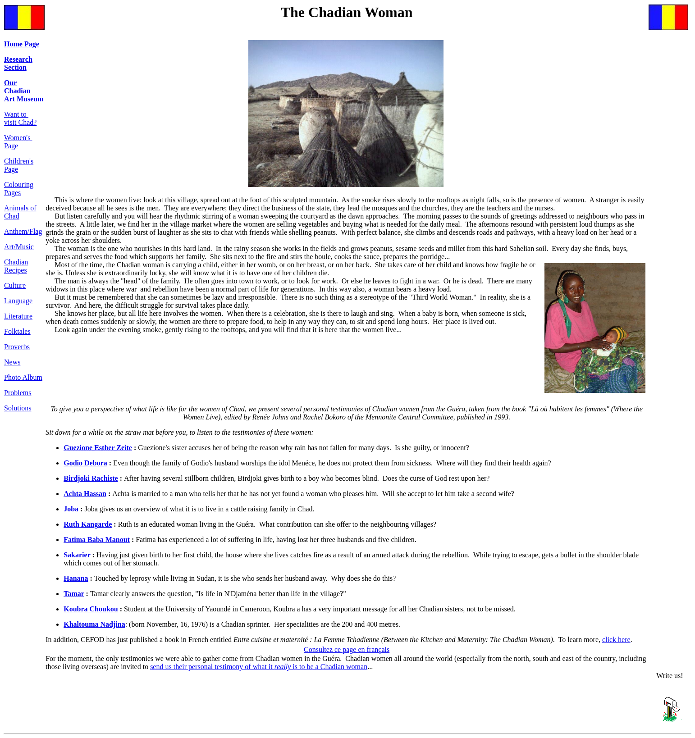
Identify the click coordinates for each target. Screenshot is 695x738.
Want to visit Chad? (20, 118)
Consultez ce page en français (346, 649)
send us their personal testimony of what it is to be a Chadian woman (258, 666)
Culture (15, 285)
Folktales (17, 331)
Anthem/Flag (23, 231)
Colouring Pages (18, 188)
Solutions (17, 408)
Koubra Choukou (91, 609)
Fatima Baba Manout (97, 539)
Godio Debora (85, 463)
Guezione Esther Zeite (98, 447)
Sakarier (77, 555)
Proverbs (17, 347)
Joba (71, 509)
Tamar (74, 593)
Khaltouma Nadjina (94, 624)
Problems (17, 392)
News (12, 362)
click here (616, 639)
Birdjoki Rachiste (91, 478)
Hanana (76, 578)
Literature (18, 316)
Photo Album (23, 377)
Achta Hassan (85, 493)
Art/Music (19, 247)
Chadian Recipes (16, 266)
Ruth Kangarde (88, 524)
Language (18, 301)
